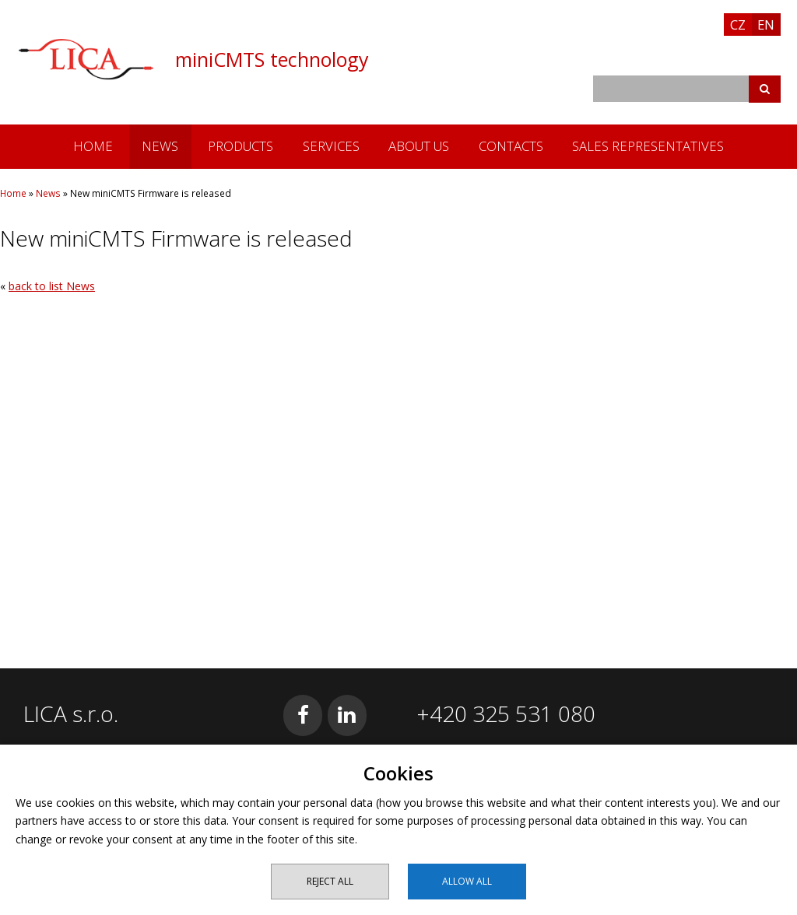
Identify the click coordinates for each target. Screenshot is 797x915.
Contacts (511, 146)
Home (93, 146)
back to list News (52, 286)
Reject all (330, 881)
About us (418, 146)
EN (765, 24)
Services (331, 146)
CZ (738, 24)
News (160, 146)
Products (240, 146)
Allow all (467, 881)
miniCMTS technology (272, 59)
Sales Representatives (648, 146)
